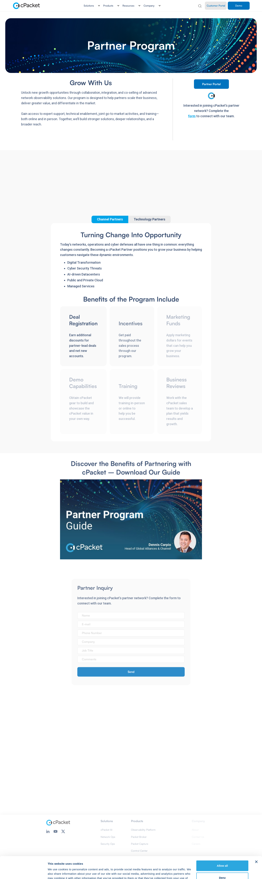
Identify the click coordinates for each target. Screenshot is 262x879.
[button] (90, 5)
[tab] (149, 219)
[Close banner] (256, 841)
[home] (26, 5)
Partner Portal (211, 84)
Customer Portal (216, 5)
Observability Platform (143, 829)
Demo (238, 5)
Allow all (222, 845)
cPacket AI (106, 829)
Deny (222, 856)
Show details (56, 871)
